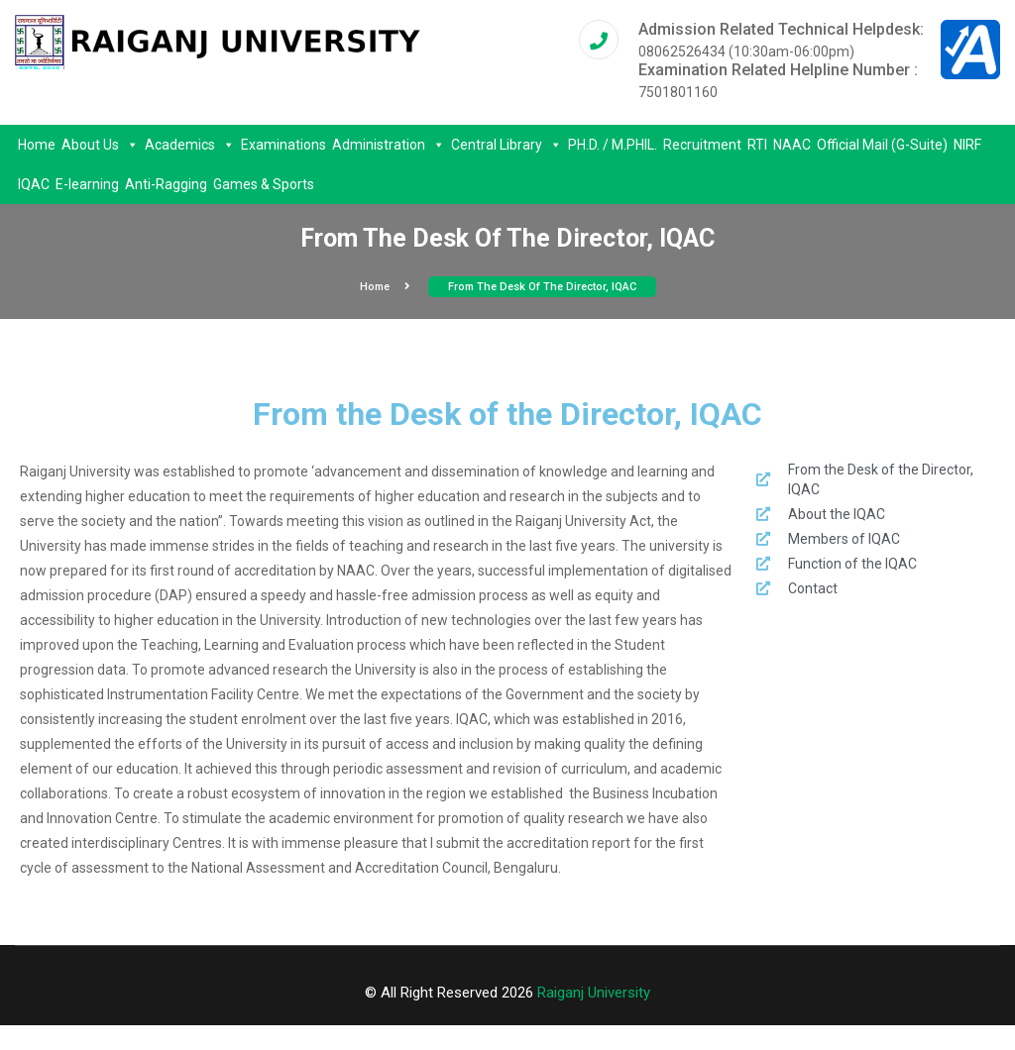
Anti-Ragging (166, 184)
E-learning (87, 184)
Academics (190, 144)
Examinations (283, 145)
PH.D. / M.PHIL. (612, 145)
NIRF (967, 145)
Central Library (506, 144)
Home (37, 145)
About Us (100, 144)
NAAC (792, 145)
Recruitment (702, 145)
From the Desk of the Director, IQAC (542, 286)
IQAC (34, 184)
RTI (757, 145)
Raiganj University (593, 992)
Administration (388, 144)
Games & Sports (263, 184)
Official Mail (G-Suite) (882, 145)
